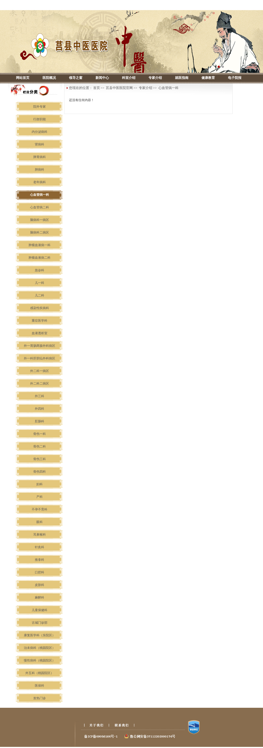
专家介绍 (155, 78)
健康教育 (208, 78)
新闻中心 (102, 78)
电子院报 (234, 78)
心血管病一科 (168, 88)
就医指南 (181, 78)
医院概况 (49, 78)
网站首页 (22, 78)
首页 (96, 88)
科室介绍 (128, 78)
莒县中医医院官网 (119, 88)
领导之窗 (75, 78)
